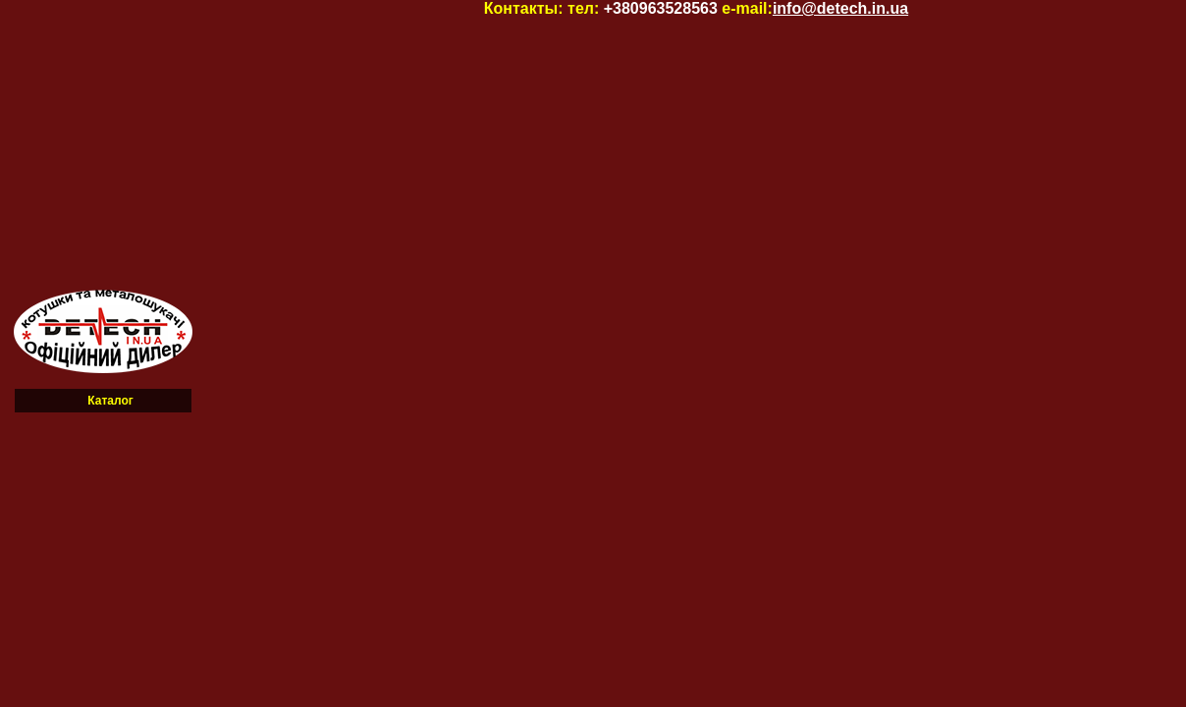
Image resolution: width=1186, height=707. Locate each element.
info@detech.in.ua (840, 8)
